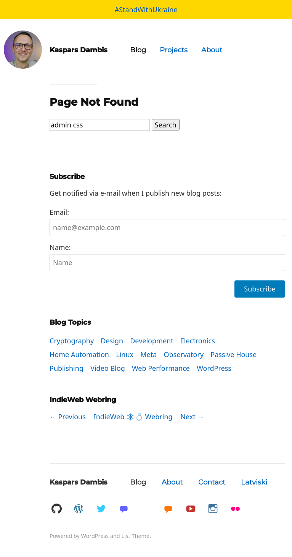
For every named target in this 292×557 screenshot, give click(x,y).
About (211, 50)
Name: (167, 257)
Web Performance (161, 368)
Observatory (184, 354)
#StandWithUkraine (145, 9)
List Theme (135, 535)
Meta (148, 354)
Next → (192, 416)
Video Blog (107, 368)
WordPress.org (79, 509)
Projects (174, 50)
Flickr (235, 509)
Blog (138, 50)
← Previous (68, 416)
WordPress (214, 368)
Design (112, 340)
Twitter (101, 509)
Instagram (213, 509)
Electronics (197, 340)
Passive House (233, 354)
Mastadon (123, 509)
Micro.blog (168, 509)
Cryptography (72, 340)
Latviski (254, 482)
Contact (211, 482)
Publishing (66, 368)
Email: (167, 222)
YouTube (190, 509)
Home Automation (79, 354)
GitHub (56, 509)
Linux (124, 354)
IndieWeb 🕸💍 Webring (133, 416)
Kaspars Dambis (78, 482)
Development (151, 340)
